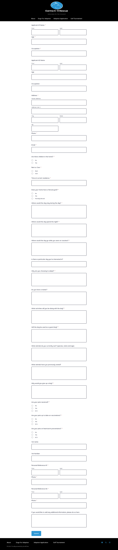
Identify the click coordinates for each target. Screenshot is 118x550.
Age (33, 37)
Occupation (36, 48)
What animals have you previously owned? (46, 364)
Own (36, 173)
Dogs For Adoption (44, 18)
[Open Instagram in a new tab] (109, 542)
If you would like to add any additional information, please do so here (55, 512)
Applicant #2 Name (38, 60)
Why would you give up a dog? (42, 383)
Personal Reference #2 (40, 489)
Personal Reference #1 (39, 465)
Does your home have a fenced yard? (45, 190)
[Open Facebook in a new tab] (102, 542)
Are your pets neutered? (40, 402)
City (33, 116)
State (61, 116)
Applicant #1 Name (38, 25)
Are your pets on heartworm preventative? (46, 428)
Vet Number (35, 453)
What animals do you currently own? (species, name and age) (52, 346)
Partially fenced (40, 198)
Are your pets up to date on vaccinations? (46, 415)
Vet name (34, 442)
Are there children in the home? (42, 157)
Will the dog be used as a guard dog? (45, 327)
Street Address (36, 98)
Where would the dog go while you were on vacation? (50, 240)
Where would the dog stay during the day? (46, 203)
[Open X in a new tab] (106, 542)
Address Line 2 (36, 107)
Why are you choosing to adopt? (43, 271)
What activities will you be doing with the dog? (48, 308)
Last (61, 28)
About (33, 18)
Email (33, 145)
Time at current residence (41, 178)
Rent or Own (36, 167)
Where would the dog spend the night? (45, 222)
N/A (36, 411)
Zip (32, 124)
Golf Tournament (76, 18)
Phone (34, 133)
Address (34, 95)
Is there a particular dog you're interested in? (47, 259)
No (36, 160)
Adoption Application (61, 18)
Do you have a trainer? (39, 290)
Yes (36, 163)
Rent (36, 171)
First (33, 28)
